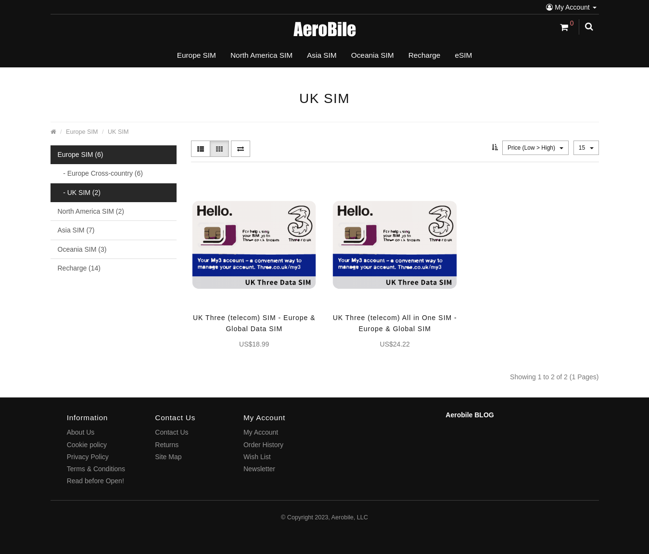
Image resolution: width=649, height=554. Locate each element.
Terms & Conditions (96, 469)
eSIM (463, 55)
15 (586, 147)
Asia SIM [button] (322, 55)
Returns (166, 445)
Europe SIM (82, 132)
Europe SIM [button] (196, 55)
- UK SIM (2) (79, 192)
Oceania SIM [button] (372, 55)
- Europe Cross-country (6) (100, 173)
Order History (263, 445)
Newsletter (259, 469)
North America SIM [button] (261, 55)
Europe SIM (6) (80, 154)
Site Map (168, 457)
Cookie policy (87, 445)
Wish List (257, 457)
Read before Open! (95, 481)
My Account (571, 7)
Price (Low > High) (535, 147)
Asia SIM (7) (76, 230)
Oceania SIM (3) (82, 249)
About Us (81, 432)
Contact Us (171, 432)
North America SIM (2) (91, 211)
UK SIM (118, 132)
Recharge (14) (79, 268)
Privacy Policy (88, 457)
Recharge (424, 55)
